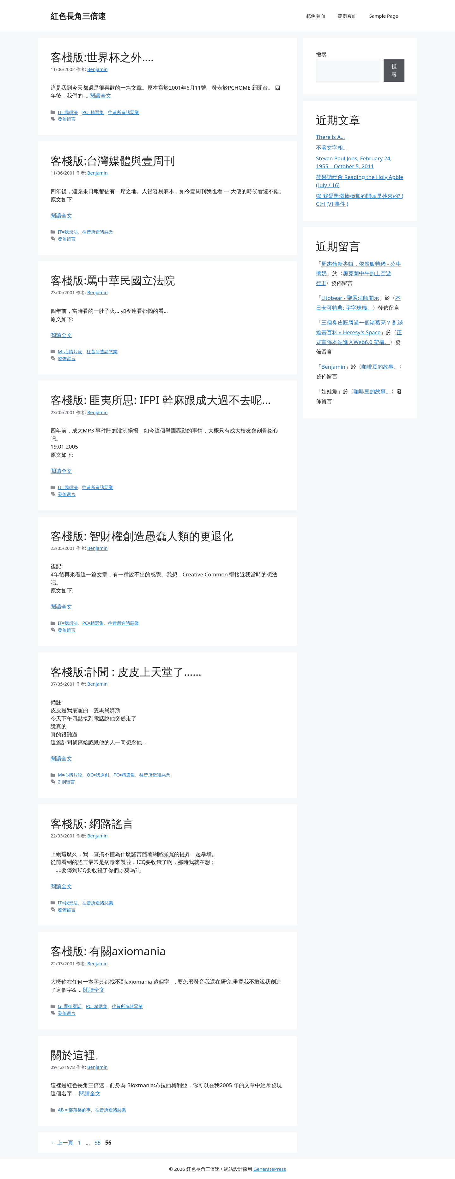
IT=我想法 (68, 112)
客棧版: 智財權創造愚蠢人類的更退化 (142, 535)
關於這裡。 (78, 1054)
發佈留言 (67, 119)
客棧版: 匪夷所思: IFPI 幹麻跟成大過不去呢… (161, 399)
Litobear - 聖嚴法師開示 (350, 297)
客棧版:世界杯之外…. (102, 57)
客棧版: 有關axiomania (108, 951)
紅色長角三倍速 (78, 15)
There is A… (330, 136)
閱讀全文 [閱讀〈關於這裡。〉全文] (89, 1093)
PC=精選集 (93, 112)
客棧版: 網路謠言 (92, 823)
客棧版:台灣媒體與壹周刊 (113, 160)
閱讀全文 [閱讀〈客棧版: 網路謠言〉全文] (61, 886)
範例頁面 (315, 16)
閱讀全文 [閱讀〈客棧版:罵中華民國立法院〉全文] (61, 335)
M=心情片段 (70, 351)
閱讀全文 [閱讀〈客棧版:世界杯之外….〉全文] (100, 95)
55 (97, 1142)
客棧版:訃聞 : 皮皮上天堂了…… (126, 671)
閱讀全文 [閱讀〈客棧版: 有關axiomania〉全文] (94, 989)
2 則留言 (66, 782)
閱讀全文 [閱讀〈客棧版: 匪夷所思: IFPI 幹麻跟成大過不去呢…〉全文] (61, 470)
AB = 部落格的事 (74, 1110)
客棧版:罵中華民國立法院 (113, 280)
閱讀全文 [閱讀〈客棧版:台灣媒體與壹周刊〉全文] (61, 215)
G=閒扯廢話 (70, 1006)
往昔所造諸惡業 (123, 112)
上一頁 (62, 1142)
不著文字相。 (332, 147)
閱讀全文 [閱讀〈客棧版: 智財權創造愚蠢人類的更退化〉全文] (61, 606)
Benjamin (333, 366)
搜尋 (321, 54)
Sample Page (383, 16)
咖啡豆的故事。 (380, 366)
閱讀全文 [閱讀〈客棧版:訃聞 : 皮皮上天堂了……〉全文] (61, 758)
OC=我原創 (98, 775)
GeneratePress (269, 1169)
